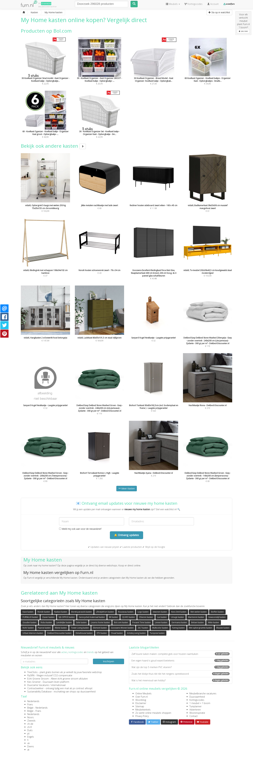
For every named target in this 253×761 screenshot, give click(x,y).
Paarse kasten (44, 627)
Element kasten (100, 627)
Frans (30, 704)
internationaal (58, 685)
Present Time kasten (141, 622)
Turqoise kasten (157, 633)
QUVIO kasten (128, 617)
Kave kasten (28, 611)
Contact (193, 716)
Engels (30, 736)
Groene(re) (46, 3)
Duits (30, 730)
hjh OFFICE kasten (67, 617)
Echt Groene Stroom (38, 678)
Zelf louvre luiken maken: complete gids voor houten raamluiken (181, 653)
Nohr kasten (28, 627)
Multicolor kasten (160, 627)
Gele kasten (81, 622)
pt (28, 733)
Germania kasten (179, 622)
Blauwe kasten (222, 627)
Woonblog (140, 699)
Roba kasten (46, 622)
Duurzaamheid (197, 696)
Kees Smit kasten (178, 611)
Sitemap (139, 706)
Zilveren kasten (146, 617)
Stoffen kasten (217, 611)
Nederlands (33, 701)
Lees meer (243, 31)
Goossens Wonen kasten (122, 627)
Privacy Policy (142, 716)
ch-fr (29, 727)
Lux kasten (162, 617)
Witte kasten (213, 622)
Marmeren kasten (196, 617)
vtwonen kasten (160, 611)
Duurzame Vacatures (38, 685)
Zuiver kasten (48, 617)
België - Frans (34, 710)
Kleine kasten (61, 627)
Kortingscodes (196, 699)
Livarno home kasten (100, 622)
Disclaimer (140, 703)
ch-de (30, 723)
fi (27, 739)
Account (213, 3)
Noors (30, 717)
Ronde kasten (44, 611)
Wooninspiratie (197, 712)
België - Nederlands (37, 707)
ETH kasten (102, 633)
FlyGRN (30, 675)
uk (28, 743)
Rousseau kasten (125, 611)
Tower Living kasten (80, 627)
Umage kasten (177, 617)
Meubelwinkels (143, 709)
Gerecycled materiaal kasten (92, 617)
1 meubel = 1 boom (199, 703)
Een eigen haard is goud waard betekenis (181, 660)
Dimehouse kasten (84, 633)
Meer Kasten (126, 488)
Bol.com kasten (121, 622)
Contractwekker (35, 688)
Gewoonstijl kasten (217, 617)
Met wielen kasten (199, 611)
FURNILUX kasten (30, 617)
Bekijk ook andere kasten (53, 146)
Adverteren (195, 709)
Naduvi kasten (60, 611)
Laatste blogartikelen (144, 647)
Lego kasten (143, 611)
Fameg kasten (178, 627)
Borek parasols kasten (81, 611)
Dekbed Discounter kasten (59, 633)
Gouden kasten (29, 622)
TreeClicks (32, 672)
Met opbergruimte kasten (200, 627)
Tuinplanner (195, 706)
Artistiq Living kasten (136, 633)
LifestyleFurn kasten (105, 611)
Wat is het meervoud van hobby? (181, 680)
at (28, 749)
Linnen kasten (161, 622)
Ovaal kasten (117, 633)
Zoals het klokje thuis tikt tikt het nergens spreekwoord (181, 673)
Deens (30, 746)
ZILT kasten (143, 627)
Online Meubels (143, 693)
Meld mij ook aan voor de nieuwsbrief (80, 528)
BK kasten (113, 617)
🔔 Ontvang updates (126, 535)
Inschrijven (108, 661)
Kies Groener (34, 681)
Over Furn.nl (141, 696)
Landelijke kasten (64, 622)
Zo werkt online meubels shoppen (153, 712)
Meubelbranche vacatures (202, 693)
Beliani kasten (197, 622)
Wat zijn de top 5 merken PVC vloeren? (181, 667)
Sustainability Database (39, 691)
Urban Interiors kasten (33, 633)
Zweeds (31, 720)
